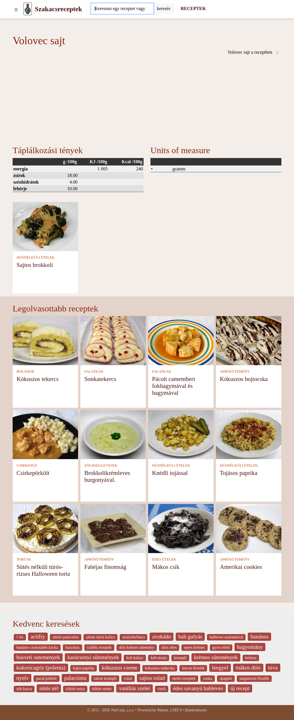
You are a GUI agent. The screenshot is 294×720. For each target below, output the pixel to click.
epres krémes (194, 647)
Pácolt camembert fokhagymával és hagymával (173, 386)
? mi (19, 637)
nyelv (22, 678)
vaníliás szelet (134, 688)
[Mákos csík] (181, 527)
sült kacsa (24, 689)
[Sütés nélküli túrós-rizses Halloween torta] (45, 527)
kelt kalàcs (134, 658)
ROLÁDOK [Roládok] (26, 371)
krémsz (251, 658)
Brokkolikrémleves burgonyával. (107, 476)
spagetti (226, 678)
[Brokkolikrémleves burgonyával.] (113, 434)
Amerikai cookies (241, 566)
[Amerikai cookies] (248, 527)
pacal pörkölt (46, 678)
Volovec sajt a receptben (253, 52)
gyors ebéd (221, 647)
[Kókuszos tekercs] (45, 340)
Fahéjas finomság (105, 566)
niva (273, 668)
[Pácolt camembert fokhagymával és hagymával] (181, 340)
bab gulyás (190, 637)
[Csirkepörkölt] (45, 434)
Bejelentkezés (196, 710)
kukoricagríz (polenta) (40, 668)
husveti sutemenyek (38, 657)
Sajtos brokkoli (35, 264)
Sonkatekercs (100, 379)
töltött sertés (102, 689)
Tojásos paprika (239, 472)
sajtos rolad (152, 678)
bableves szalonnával (226, 637)
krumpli (180, 658)
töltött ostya (75, 689)
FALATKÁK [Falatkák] (94, 371)
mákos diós (248, 668)
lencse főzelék (193, 668)
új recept (240, 688)
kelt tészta (159, 658)
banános (259, 637)
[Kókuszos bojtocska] (248, 340)
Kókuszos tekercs (38, 379)
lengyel (220, 668)
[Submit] (163, 8)
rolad (128, 678)
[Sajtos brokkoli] (45, 226)
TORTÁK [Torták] (24, 559)
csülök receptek (99, 647)
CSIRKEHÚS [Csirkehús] (27, 465)
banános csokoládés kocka (37, 647)
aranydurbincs (133, 637)
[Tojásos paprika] (248, 434)
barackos (72, 647)
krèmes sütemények (216, 657)
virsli (162, 689)
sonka (207, 678)
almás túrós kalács (100, 637)
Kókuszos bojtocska (244, 379)
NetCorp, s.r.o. (122, 710)
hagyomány (250, 647)
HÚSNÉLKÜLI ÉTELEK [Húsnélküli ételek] (36, 257)
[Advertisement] (147, 98)
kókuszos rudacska (160, 668)
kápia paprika (83, 668)
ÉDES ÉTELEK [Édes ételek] (164, 559)
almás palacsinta (65, 637)
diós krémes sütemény (136, 647)
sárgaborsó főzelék (254, 678)
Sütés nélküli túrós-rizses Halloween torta (43, 570)
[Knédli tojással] (181, 434)
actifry (38, 637)
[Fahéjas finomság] (113, 527)
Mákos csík (165, 566)
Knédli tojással (170, 472)
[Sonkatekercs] (113, 340)
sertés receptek (184, 678)
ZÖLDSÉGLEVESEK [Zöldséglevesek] (100, 465)
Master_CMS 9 (169, 710)
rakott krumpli (105, 678)
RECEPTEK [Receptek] (193, 8)
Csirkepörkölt (33, 472)
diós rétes (169, 647)
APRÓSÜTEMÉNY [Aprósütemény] (235, 371)
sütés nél (49, 688)
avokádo (161, 637)
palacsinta (75, 678)
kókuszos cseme (119, 668)
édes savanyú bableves (198, 688)
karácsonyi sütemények (93, 657)
